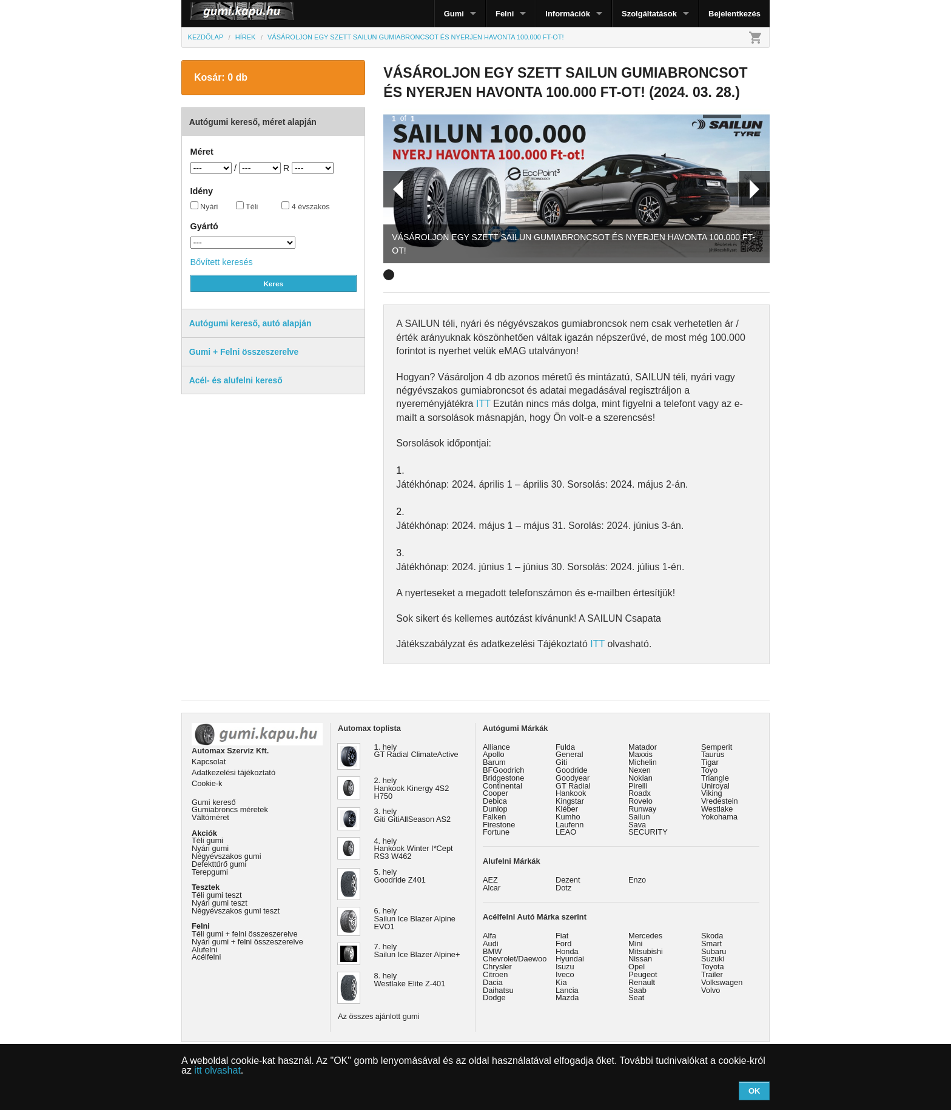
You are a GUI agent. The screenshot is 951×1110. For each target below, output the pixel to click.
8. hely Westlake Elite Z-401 (410, 979)
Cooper (495, 793)
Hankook (571, 793)
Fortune (496, 831)
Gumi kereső (214, 802)
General (569, 754)
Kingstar (570, 801)
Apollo (494, 754)
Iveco (565, 974)
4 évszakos (305, 206)
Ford (563, 943)
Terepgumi (210, 871)
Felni (505, 13)
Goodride (572, 770)
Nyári (204, 206)
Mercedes (645, 935)
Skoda (712, 935)
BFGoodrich (503, 770)
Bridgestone (503, 777)
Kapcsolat (209, 761)
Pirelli (637, 785)
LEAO (566, 831)
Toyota (712, 966)
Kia (561, 982)
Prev (393, 189)
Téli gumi (207, 840)
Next (754, 189)
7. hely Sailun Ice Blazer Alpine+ (417, 950)
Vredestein (719, 801)
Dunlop (495, 808)
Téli (247, 206)
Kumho (568, 816)
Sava (637, 824)
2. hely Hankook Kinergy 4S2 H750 (411, 788)
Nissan (640, 958)
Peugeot (642, 974)
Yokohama (719, 816)
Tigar (710, 762)
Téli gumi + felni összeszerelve (245, 933)
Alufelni (204, 949)
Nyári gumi (210, 848)
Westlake (717, 808)
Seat (636, 997)
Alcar (491, 887)
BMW (492, 951)
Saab (637, 990)
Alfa (489, 935)
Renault (641, 982)
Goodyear (573, 777)
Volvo (710, 990)
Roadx (639, 793)
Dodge (494, 997)
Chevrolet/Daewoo (514, 958)
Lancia (567, 990)
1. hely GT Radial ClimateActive (416, 750)
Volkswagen (721, 982)
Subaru (713, 951)
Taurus (712, 754)
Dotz (563, 887)
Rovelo (640, 801)
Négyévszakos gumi (226, 856)
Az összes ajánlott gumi (378, 1016)
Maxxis (640, 754)
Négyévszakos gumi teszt (236, 910)
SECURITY (648, 831)
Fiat (562, 935)
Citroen (495, 974)
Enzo (637, 879)
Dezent (568, 879)
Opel (636, 966)
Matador (642, 747)
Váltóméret (210, 817)
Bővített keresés (221, 262)
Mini (635, 943)
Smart (711, 943)
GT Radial (573, 785)
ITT (483, 404)
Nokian (640, 777)
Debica (495, 801)
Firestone (499, 824)
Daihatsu (498, 990)
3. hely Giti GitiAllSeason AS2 (412, 815)
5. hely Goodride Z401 (400, 875)
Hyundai (570, 958)
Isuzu (565, 966)
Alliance (496, 747)
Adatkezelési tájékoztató (233, 772)
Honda (567, 951)
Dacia (493, 982)
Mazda (567, 997)
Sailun (639, 816)
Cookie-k (207, 783)
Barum (494, 762)
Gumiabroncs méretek (230, 809)
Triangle (715, 777)
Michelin (642, 762)
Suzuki (712, 958)
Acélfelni (206, 956)
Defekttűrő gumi (219, 864)
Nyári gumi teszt (219, 902)
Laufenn (569, 824)
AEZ (490, 879)
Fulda (565, 747)
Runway (642, 808)
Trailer (712, 974)
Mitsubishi (645, 951)
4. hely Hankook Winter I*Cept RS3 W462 (413, 848)
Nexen (639, 770)
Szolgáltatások (649, 13)
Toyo (709, 770)
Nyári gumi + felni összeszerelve (247, 941)
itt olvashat (217, 1070)
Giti (561, 762)
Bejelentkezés (734, 13)
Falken (494, 816)
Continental (502, 785)
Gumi (454, 13)
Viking (711, 793)
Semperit (716, 747)
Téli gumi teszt (217, 895)
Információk (567, 13)
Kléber (567, 808)
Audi (491, 943)
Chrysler (497, 966)
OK (754, 1090)
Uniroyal (715, 785)
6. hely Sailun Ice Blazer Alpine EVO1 (414, 918)
